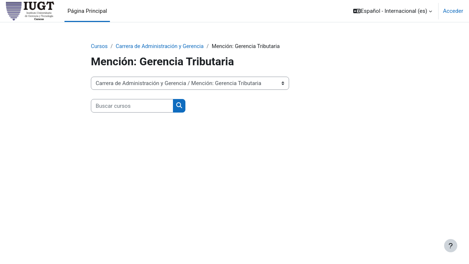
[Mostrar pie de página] (450, 245)
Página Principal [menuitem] (87, 11)
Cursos (99, 46)
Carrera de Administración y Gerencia (161, 46)
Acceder (453, 11)
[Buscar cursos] (132, 106)
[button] (392, 11)
